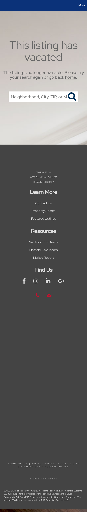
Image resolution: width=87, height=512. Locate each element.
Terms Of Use (18, 464)
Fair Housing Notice (53, 467)
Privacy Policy (43, 464)
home (70, 77)
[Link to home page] (3, 5)
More (82, 5)
